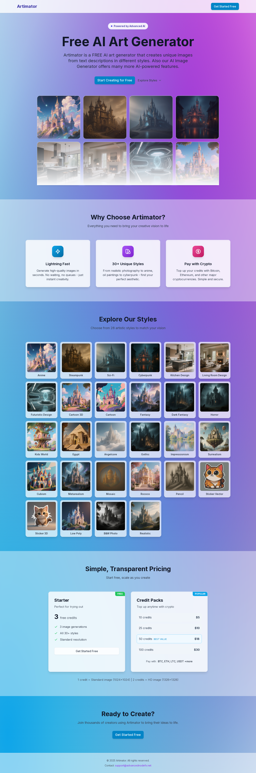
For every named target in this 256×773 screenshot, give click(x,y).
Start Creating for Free (114, 80)
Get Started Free (225, 6)
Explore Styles (149, 80)
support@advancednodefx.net (133, 765)
